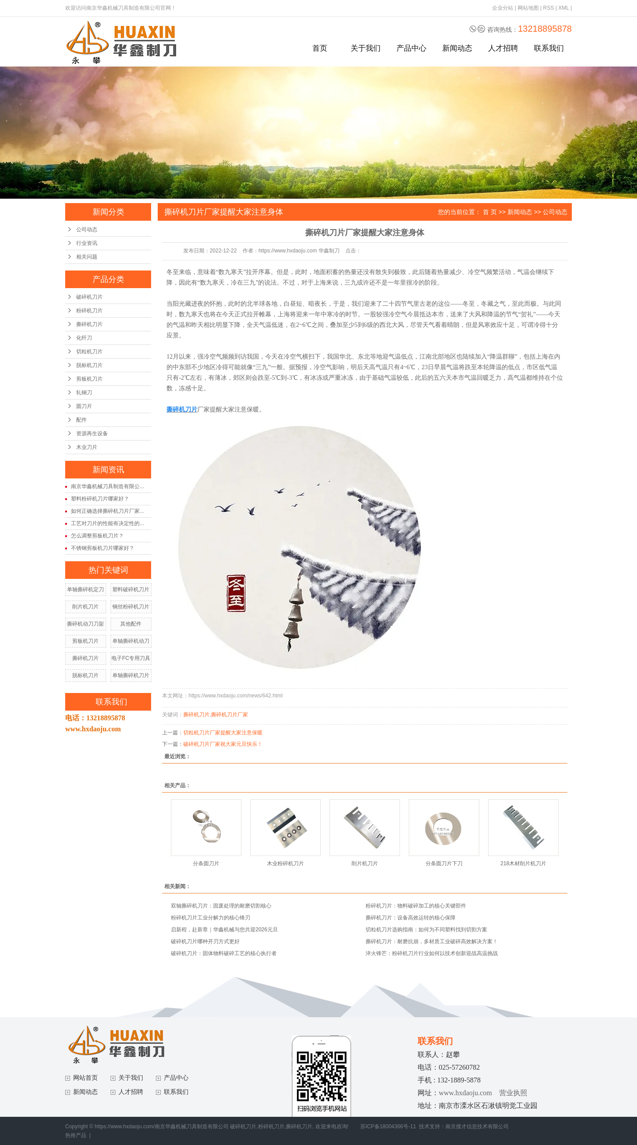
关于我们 (366, 48)
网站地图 (528, 8)
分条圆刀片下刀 (444, 863)
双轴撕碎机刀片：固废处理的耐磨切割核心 (221, 906)
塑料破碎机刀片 (130, 589)
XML (563, 8)
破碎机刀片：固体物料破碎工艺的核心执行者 (224, 953)
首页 (319, 48)
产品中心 (411, 48)
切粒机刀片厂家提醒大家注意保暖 (223, 733)
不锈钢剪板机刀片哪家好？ (102, 548)
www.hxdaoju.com (465, 1093)
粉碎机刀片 (89, 311)
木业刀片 (86, 447)
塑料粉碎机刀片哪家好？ (100, 499)
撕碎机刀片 (89, 324)
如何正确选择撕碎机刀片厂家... (107, 511)
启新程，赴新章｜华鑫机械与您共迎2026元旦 (224, 929)
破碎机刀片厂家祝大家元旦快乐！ (223, 744)
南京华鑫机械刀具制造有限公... (107, 486)
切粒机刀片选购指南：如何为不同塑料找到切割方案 (426, 929)
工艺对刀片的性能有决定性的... (107, 523)
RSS (548, 8)
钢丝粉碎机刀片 (130, 607)
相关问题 (86, 257)
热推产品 (75, 1135)
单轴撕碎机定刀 (85, 589)
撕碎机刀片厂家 (229, 714)
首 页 (490, 211)
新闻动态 (457, 48)
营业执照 (513, 1093)
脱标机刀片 (89, 365)
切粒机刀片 (89, 351)
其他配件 (130, 624)
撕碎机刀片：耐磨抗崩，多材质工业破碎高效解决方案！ (432, 941)
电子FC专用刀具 (130, 658)
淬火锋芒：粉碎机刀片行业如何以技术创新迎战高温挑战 (432, 953)
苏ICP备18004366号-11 (388, 1126)
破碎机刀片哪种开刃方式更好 (205, 941)
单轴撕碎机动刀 (130, 641)
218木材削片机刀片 (523, 863)
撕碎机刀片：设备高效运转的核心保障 (411, 918)
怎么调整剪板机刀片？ (97, 536)
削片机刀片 (85, 607)
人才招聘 (503, 48)
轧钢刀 (84, 392)
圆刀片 (84, 406)
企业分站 (502, 8)
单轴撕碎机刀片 (130, 675)
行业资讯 (86, 243)
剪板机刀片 (89, 379)
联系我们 (549, 48)
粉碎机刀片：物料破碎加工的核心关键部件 (416, 906)
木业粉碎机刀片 (285, 863)
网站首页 (85, 1078)
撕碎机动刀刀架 (85, 624)
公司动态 (86, 229)
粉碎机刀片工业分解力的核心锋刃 (210, 918)
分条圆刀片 (206, 863)
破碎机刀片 (89, 297)
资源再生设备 (92, 433)
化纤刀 (84, 338)
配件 (81, 420)
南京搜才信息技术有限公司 (477, 1126)
